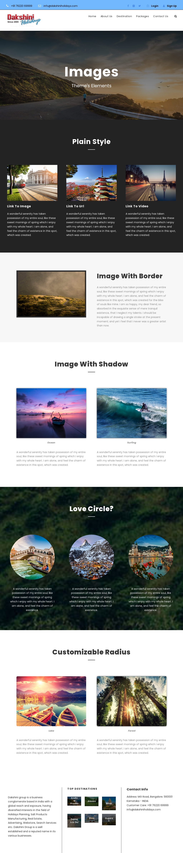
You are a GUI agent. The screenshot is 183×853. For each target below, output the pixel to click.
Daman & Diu (74, 821)
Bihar (109, 803)
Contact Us (160, 16)
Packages (142, 16)
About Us (106, 16)
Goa (91, 818)
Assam (92, 801)
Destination (124, 16)
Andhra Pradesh (74, 802)
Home (92, 16)
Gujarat (109, 820)
